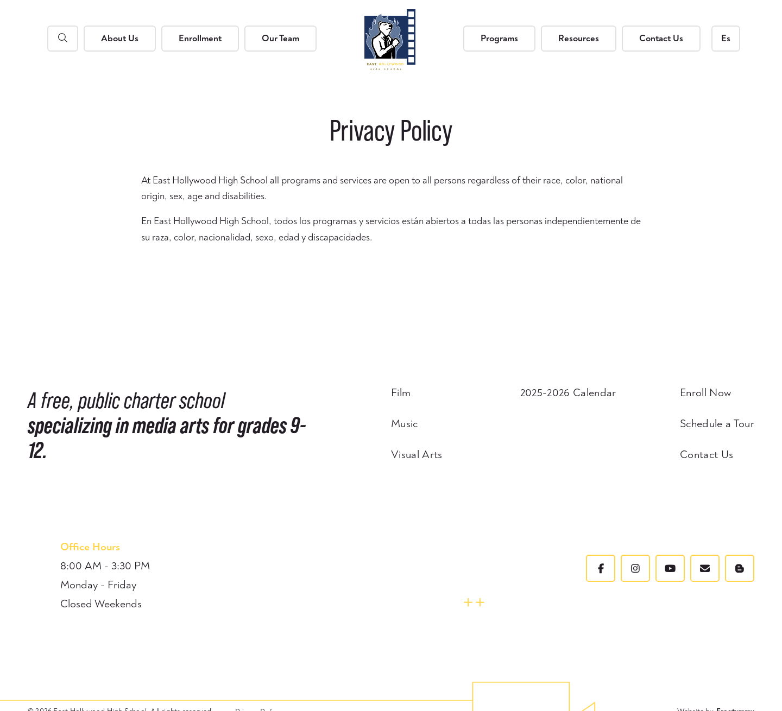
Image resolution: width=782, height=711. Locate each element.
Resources (578, 38)
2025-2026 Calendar (568, 392)
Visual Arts (417, 454)
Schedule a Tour (717, 423)
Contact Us (661, 38)
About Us (119, 38)
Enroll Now (705, 392)
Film (401, 392)
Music (404, 423)
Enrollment (200, 38)
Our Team (280, 38)
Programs (499, 38)
